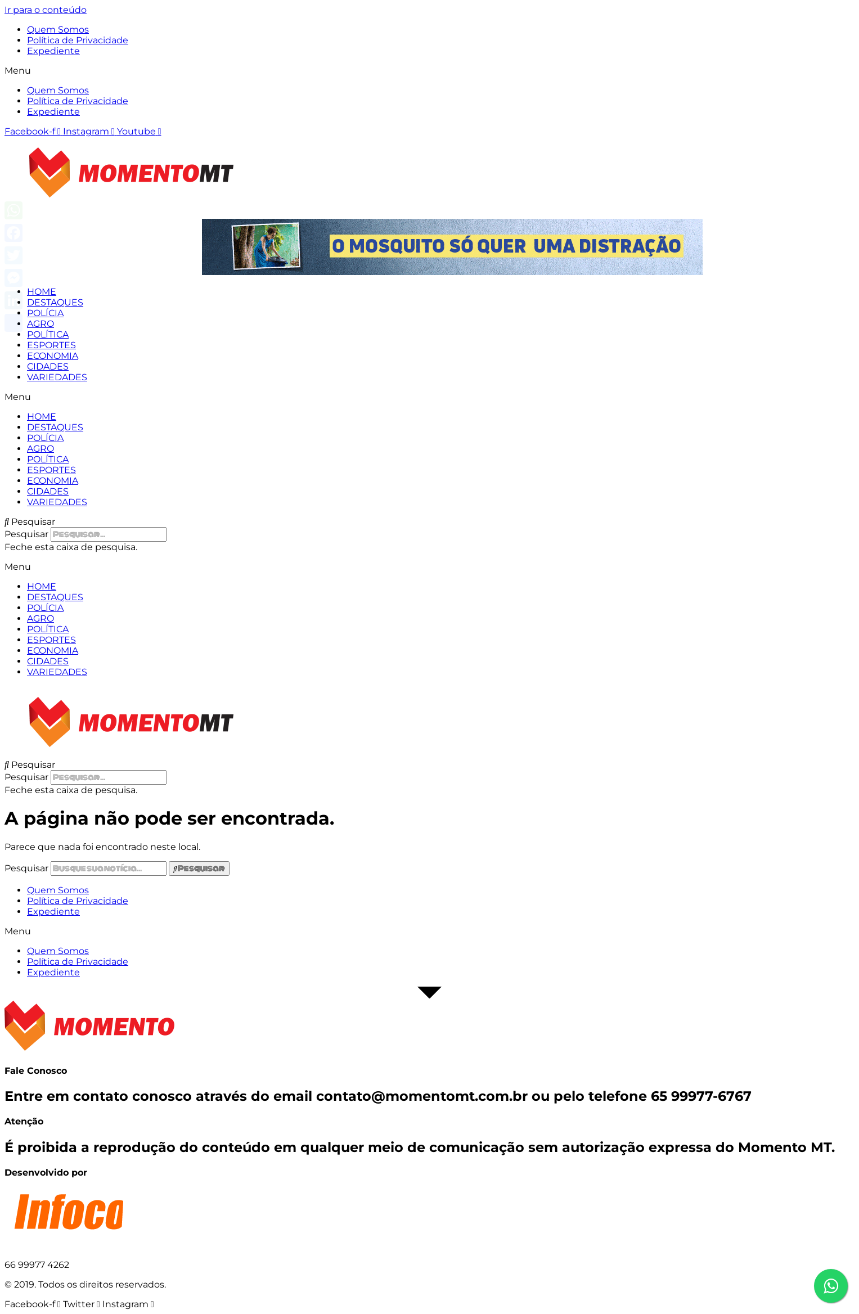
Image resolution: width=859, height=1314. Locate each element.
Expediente (53, 51)
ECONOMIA (52, 355)
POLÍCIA (45, 313)
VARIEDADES (57, 377)
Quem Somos (58, 29)
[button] (429, 70)
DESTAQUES (55, 302)
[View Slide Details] (452, 272)
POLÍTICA (48, 334)
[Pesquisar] (199, 868)
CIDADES (48, 366)
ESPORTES (51, 345)
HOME (41, 291)
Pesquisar (26, 534)
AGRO (40, 323)
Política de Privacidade (77, 40)
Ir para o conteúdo (46, 9)
